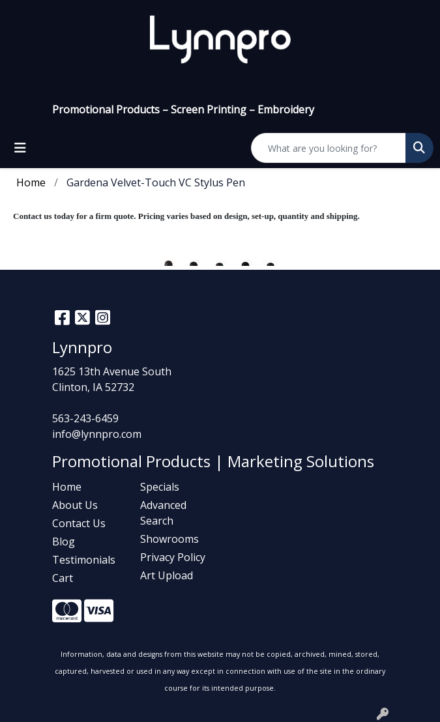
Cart (62, 578)
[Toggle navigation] (20, 148)
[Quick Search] (328, 148)
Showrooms (169, 539)
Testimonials (83, 560)
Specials (159, 487)
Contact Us (79, 523)
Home (66, 487)
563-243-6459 (85, 418)
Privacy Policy (172, 557)
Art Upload (166, 575)
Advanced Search (163, 513)
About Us (75, 505)
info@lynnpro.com (96, 434)
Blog (63, 541)
